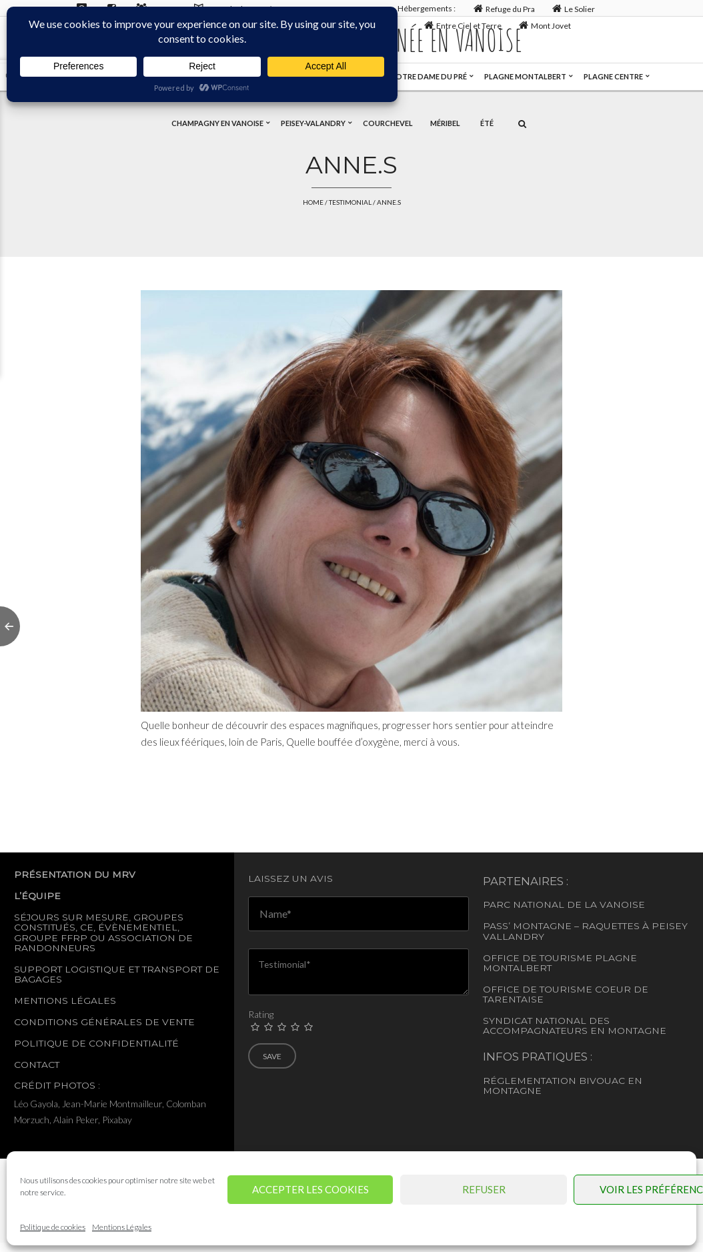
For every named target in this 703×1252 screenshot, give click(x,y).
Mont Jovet (544, 25)
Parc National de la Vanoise (564, 904)
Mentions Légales (121, 1227)
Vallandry (513, 936)
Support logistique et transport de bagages (116, 974)
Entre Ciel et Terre (461, 25)
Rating (260, 1014)
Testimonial (350, 202)
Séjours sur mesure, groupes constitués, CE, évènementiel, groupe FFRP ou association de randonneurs (103, 932)
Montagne (542, 925)
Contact (36, 1064)
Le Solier (572, 8)
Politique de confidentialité (96, 1043)
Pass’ (496, 925)
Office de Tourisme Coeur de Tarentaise (565, 994)
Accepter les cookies (310, 1189)
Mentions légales (65, 1000)
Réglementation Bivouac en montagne (562, 1085)
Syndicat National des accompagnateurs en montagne (574, 1025)
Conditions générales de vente (104, 1022)
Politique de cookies (52, 1227)
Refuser (484, 1189)
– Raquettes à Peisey (631, 925)
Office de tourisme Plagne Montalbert (560, 963)
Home (313, 202)
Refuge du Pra (502, 8)
